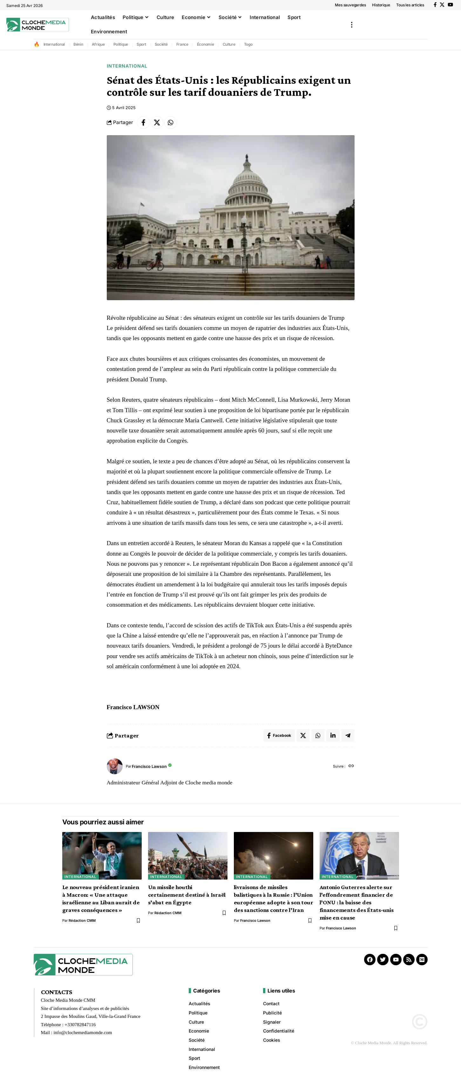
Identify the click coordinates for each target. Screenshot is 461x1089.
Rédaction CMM (82, 920)
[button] (351, 24)
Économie (205, 44)
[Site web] (351, 766)
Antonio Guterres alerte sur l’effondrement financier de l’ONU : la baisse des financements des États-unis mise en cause (357, 902)
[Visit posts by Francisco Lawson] (115, 766)
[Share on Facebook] (143, 122)
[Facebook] (435, 5)
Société (161, 44)
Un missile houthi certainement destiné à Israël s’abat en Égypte (187, 895)
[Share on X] (157, 122)
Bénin (78, 44)
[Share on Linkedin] (333, 735)
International (54, 44)
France (182, 44)
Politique (120, 44)
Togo (248, 44)
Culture (229, 44)
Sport (141, 44)
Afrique (98, 44)
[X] (442, 5)
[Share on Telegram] (348, 735)
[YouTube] (450, 5)
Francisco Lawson (149, 766)
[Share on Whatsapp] (170, 122)
